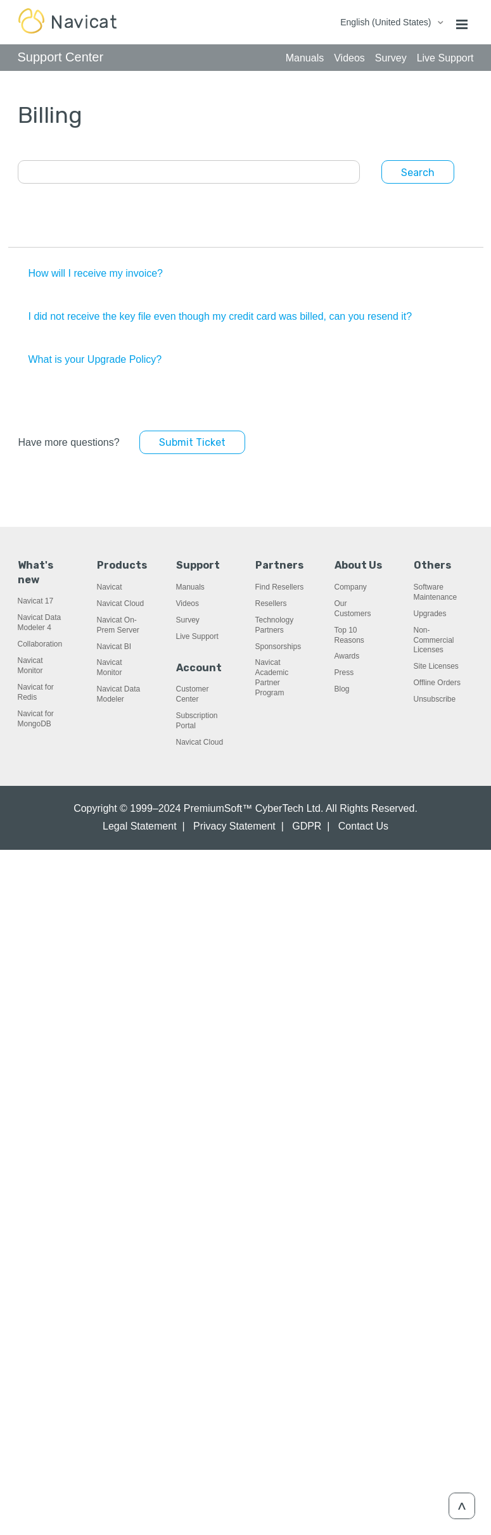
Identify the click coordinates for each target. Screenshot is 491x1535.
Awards (347, 656)
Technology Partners (274, 625)
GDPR (306, 826)
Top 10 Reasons (349, 635)
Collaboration (40, 644)
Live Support (197, 636)
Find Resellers (279, 587)
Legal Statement (140, 826)
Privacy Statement (234, 826)
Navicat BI (114, 646)
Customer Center (192, 694)
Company (351, 587)
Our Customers (353, 608)
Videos (187, 603)
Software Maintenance (435, 592)
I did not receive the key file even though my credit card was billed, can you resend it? (220, 316)
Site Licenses (436, 666)
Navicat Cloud (120, 603)
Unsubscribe (435, 699)
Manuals (190, 587)
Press (344, 672)
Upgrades (430, 613)
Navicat (109, 587)
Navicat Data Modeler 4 (39, 622)
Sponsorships (278, 646)
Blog (342, 689)
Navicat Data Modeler (119, 694)
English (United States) (386, 22)
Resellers (271, 603)
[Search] (189, 172)
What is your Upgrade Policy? (95, 359)
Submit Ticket (192, 442)
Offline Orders (437, 682)
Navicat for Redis (36, 692)
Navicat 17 (36, 601)
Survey (188, 620)
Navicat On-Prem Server (118, 625)
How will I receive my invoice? (96, 273)
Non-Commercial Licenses (434, 640)
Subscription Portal (197, 720)
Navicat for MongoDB (36, 718)
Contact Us (363, 826)
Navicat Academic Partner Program (272, 677)
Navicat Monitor (30, 665)
